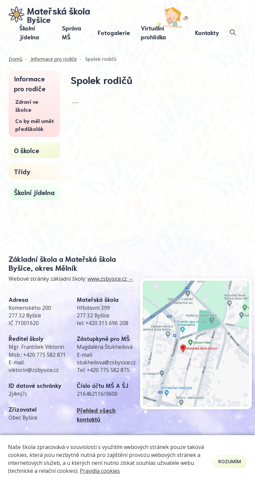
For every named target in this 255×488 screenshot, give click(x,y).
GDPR (151, 448)
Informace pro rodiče (53, 59)
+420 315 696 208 (106, 323)
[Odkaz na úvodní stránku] (49, 14)
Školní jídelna (29, 32)
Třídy (22, 171)
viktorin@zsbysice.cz (34, 370)
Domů (16, 59)
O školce (26, 150)
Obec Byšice (23, 417)
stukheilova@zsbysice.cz (106, 362)
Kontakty (207, 32)
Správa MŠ (71, 32)
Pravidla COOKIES (120, 448)
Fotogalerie (114, 32)
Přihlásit (177, 441)
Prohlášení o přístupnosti (218, 441)
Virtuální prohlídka (153, 32)
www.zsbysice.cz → (110, 278)
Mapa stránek (124, 441)
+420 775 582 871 (44, 354)
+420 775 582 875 (108, 370)
